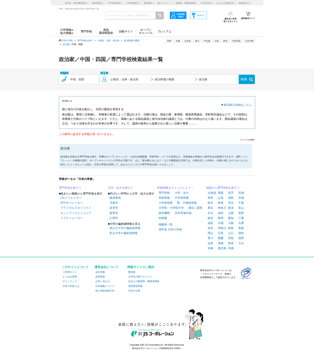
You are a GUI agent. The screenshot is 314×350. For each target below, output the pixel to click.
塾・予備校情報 (187, 202)
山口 (231, 233)
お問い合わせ (102, 281)
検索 (244, 79)
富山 (241, 207)
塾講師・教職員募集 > (186, 3)
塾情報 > (149, 3)
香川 (210, 238)
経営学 (114, 207)
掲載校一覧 (166, 224)
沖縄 (231, 248)
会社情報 (100, 272)
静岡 (220, 218)
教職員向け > (245, 3)
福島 (231, 197)
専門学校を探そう (70, 187)
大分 (241, 243)
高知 (231, 238)
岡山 (210, 233)
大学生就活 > (206, 3)
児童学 (114, 202)
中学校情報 (182, 197)
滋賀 (210, 223)
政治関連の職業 (131, 40)
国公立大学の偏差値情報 (125, 228)
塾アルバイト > (165, 3)
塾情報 (131, 272)
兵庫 (241, 223)
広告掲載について (105, 286)
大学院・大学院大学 (171, 207)
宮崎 (210, 248)
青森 (220, 192)
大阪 (231, 223)
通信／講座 (195, 207)
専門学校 (164, 192)
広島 (220, 233)
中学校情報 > (115, 3)
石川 (210, 213)
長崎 (220, 243)
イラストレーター (71, 218)
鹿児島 (222, 248)
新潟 (231, 207)
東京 (210, 207)
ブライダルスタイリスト (75, 207)
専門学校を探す (85, 40)
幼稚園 (163, 218)
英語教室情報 (135, 286)
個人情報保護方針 (105, 290)
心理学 (114, 218)
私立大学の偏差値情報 (124, 233)
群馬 (220, 202)
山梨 (231, 213)
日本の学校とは (70, 286)
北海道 (187, 41)
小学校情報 (166, 202)
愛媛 (220, 238)
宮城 (241, 192)
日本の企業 (134, 290)
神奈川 (222, 207)
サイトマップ (69, 281)
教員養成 (115, 197)
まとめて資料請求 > (226, 3)
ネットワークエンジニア (75, 213)
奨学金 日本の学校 (170, 229)
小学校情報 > (133, 3)
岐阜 (210, 218)
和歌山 (222, 228)
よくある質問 (69, 276)
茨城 (241, 197)
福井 (220, 213)
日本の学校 (67, 40)
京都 (220, 223)
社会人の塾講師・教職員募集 (143, 281)
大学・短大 (182, 192)
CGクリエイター (71, 197)
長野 (241, 213)
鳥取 (231, 228)
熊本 (231, 243)
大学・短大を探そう (120, 187)
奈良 (210, 228)
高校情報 (164, 197)
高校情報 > (98, 3)
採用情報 (100, 276)
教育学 (114, 213)
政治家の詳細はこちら (238, 104)
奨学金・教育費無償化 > (77, 3)
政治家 (66, 44)
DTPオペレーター (71, 202)
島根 (241, 228)
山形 (220, 197)
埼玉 (231, 202)
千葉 (241, 202)
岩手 (231, 192)
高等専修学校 (183, 213)
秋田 (210, 197)
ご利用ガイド (69, 272)
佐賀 (210, 243)
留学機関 (164, 213)
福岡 (241, 238)
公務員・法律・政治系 (108, 40)
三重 (241, 218)
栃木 (210, 202)
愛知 (231, 218)
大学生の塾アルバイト (140, 276)
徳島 (241, 233)
